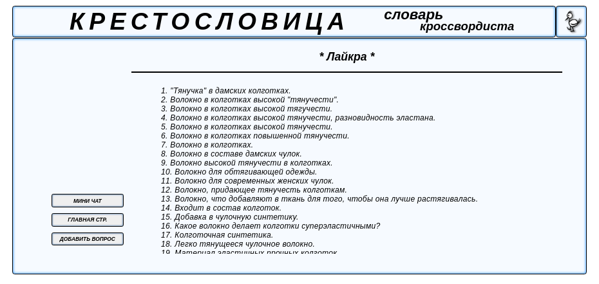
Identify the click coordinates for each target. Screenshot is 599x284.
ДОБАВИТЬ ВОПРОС (87, 239)
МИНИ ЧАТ (87, 201)
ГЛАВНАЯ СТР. (87, 219)
